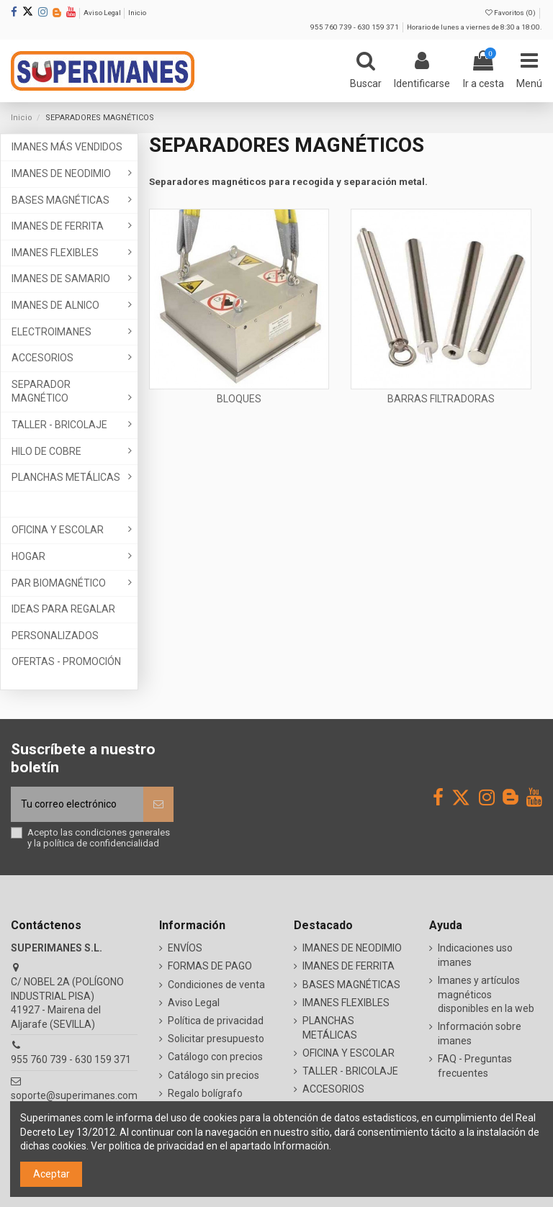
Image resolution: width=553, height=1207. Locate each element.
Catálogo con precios (215, 1056)
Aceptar (51, 1174)
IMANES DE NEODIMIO (352, 948)
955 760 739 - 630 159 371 (355, 27)
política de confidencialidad (101, 843)
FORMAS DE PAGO (210, 966)
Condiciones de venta (216, 984)
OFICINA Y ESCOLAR (348, 1053)
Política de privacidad (216, 1020)
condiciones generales (122, 832)
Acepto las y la (98, 838)
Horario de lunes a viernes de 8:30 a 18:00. (474, 27)
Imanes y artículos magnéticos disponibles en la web (486, 994)
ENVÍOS (185, 948)
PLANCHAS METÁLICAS (329, 1028)
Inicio (137, 13)
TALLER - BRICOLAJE (350, 1071)
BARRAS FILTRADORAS (441, 398)
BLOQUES (239, 398)
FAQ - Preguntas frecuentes (475, 1066)
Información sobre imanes (479, 1033)
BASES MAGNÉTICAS (351, 984)
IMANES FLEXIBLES (346, 1002)
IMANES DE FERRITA (348, 966)
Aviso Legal (103, 13)
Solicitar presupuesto (216, 1038)
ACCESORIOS (333, 1089)
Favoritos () (511, 13)
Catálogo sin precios (213, 1075)
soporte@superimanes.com (74, 1095)
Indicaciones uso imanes (475, 955)
